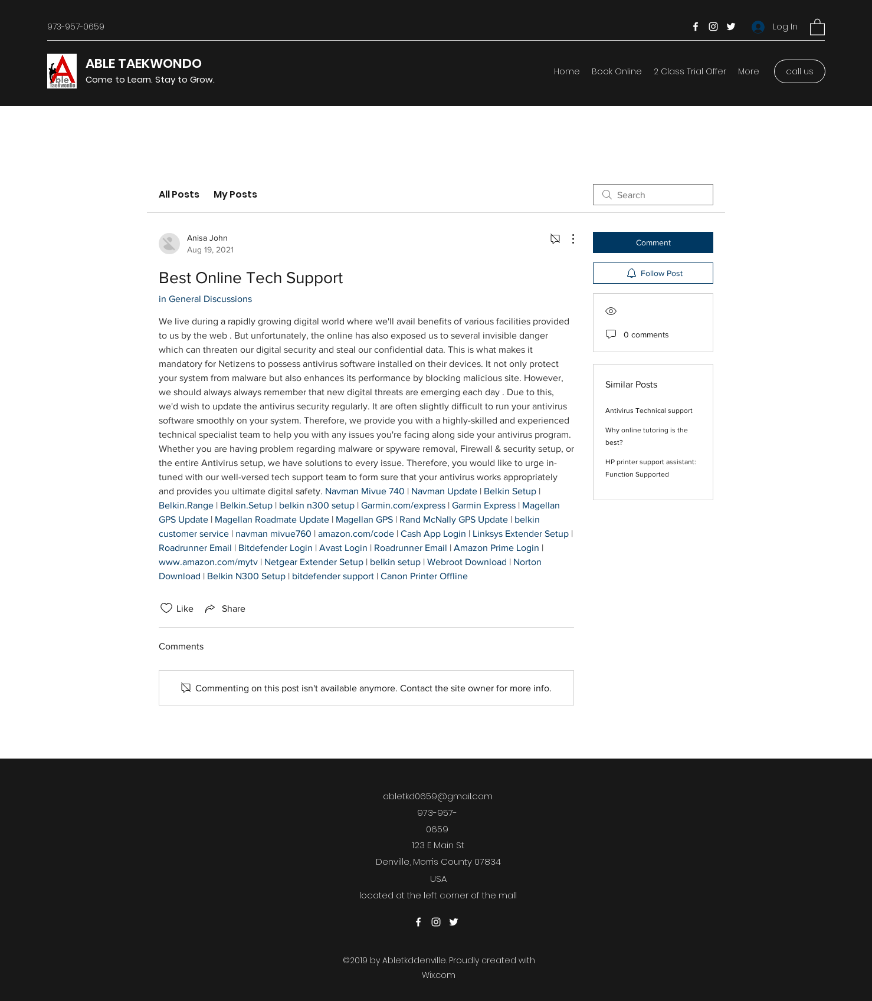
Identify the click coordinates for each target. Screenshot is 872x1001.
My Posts (235, 194)
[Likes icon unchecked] (166, 608)
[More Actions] (567, 239)
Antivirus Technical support (649, 410)
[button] (817, 26)
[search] (653, 194)
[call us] (799, 71)
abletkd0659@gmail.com (438, 796)
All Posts (179, 194)
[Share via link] (224, 608)
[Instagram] (713, 26)
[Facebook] (695, 26)
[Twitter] (731, 26)
